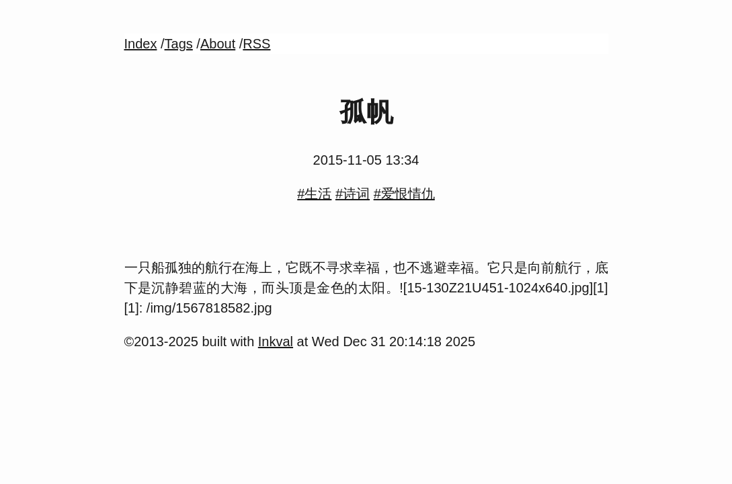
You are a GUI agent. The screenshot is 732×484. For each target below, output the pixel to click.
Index (140, 43)
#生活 (314, 193)
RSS (256, 43)
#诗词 (352, 193)
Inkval (275, 341)
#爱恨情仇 (404, 193)
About (217, 43)
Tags (179, 43)
